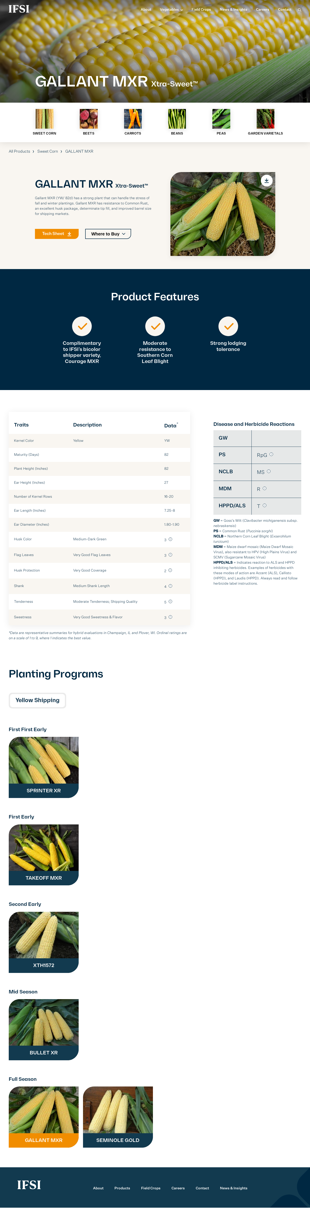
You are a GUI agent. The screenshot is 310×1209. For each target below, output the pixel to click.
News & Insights (233, 10)
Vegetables (169, 10)
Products (122, 1190)
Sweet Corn (47, 152)
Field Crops (201, 10)
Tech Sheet (55, 238)
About (146, 10)
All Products (19, 152)
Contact (284, 10)
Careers (262, 10)
